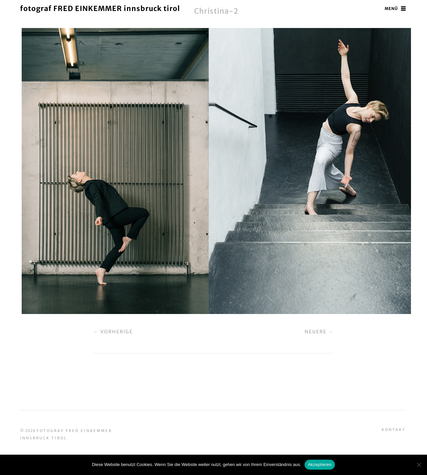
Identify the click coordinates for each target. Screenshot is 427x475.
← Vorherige (113, 332)
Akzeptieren (320, 464)
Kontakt (394, 429)
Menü (391, 8)
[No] (418, 464)
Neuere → (319, 332)
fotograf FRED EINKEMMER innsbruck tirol (100, 8)
